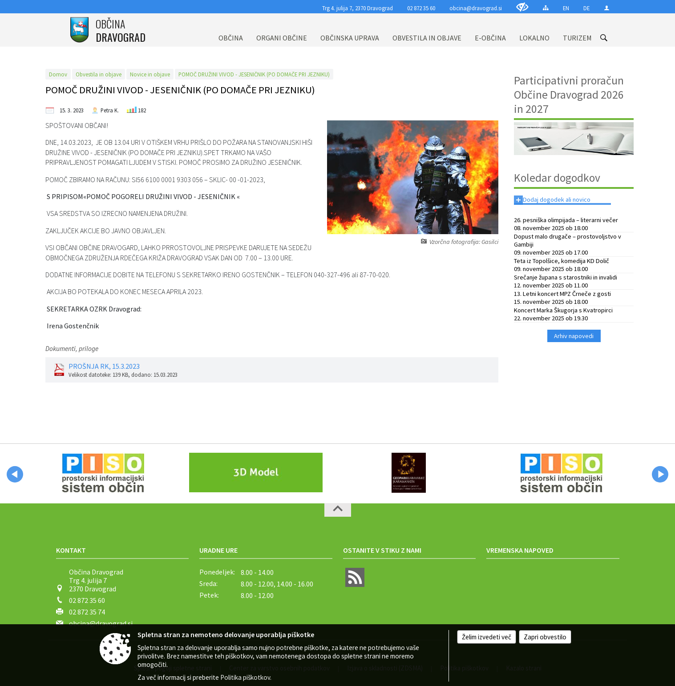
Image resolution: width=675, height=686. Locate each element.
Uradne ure (218, 550)
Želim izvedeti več (486, 637)
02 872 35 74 (87, 611)
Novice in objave (150, 74)
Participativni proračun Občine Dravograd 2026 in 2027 (569, 94)
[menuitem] (231, 30)
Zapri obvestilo (545, 637)
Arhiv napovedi (574, 336)
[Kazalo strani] (546, 8)
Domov (58, 74)
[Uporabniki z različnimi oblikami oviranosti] (522, 7)
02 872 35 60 (421, 8)
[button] (15, 474)
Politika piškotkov (245, 677)
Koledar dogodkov (557, 178)
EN (566, 8)
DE (586, 8)
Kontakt (71, 550)
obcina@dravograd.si (475, 8)
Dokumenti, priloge (71, 348)
